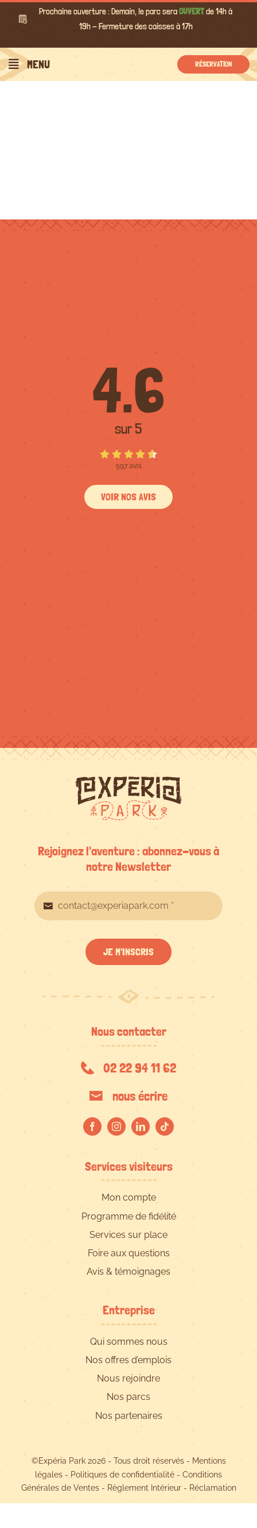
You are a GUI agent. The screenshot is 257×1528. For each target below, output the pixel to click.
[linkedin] (140, 1126)
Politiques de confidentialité (122, 1474)
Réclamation (212, 1487)
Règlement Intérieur (144, 1487)
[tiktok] (164, 1126)
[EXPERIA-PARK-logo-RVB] (128, 780)
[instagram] (116, 1126)
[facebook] (92, 1126)
